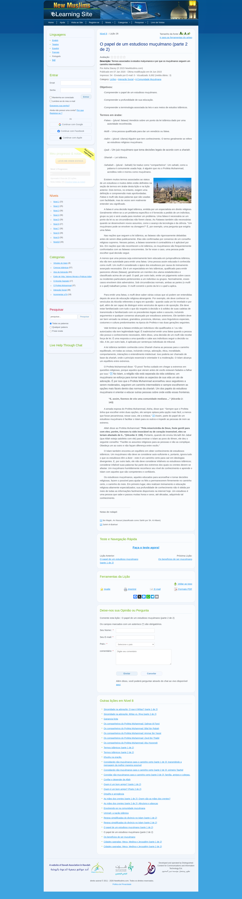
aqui (118, 684)
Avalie (105, 589)
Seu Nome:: (107, 630)
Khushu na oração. (113, 757)
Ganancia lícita (111, 719)
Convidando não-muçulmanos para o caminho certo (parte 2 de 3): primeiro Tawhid (143, 770)
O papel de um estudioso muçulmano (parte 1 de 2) (128, 827)
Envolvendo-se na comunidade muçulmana (124, 808)
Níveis (109, 22)
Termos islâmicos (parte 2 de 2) (119, 752)
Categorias (124, 22)
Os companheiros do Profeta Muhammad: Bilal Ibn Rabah (131, 728)
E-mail (155, 589)
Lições (113, 79)
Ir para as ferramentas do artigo (176, 37)
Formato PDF (183, 589)
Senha (53, 90)
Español (55, 48)
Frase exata (56, 331)
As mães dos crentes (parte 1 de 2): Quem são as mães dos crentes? (137, 798)
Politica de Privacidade (122, 884)
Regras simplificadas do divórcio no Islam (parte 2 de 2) (130, 822)
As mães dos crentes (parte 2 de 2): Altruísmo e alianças (131, 803)
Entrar (86, 97)
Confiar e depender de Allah (117, 779)
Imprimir (130, 589)
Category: (104, 79)
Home (51, 22)
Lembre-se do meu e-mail (62, 101)
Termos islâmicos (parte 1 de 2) (119, 747)
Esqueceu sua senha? (60, 105)
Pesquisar (140, 22)
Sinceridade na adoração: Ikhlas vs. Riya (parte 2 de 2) (130, 714)
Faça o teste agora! (146, 547)
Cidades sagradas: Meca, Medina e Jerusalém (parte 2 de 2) (133, 846)
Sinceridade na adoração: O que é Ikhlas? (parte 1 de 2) (131, 709)
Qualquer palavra (59, 327)
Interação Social (126, 79)
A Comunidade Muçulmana (148, 79)
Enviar (127, 673)
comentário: (106, 651)
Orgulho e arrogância (114, 794)
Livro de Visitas (158, 22)
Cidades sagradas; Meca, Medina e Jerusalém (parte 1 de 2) (133, 842)
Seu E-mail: (106, 637)
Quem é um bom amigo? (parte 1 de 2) (122, 784)
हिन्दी (53, 60)
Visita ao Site (77, 22)
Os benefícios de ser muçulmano (175, 559)
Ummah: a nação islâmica (116, 813)
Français (55, 52)
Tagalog (55, 44)
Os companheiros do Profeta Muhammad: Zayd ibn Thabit (131, 738)
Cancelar (151, 673)
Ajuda (62, 22)
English (55, 40)
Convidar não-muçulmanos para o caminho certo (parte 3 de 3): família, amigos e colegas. (147, 775)
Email (52, 83)
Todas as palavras (59, 323)
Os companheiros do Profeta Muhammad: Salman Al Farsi (132, 723)
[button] (51, 202)
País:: (103, 643)
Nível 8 (103, 33)
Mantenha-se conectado (62, 97)
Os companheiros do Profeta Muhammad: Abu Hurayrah (131, 743)
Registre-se (94, 22)
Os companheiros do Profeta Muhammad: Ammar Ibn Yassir (132, 733)
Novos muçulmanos (72, 10)
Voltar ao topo (182, 583)
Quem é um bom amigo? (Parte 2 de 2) (122, 789)
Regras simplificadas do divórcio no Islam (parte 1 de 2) (130, 818)
